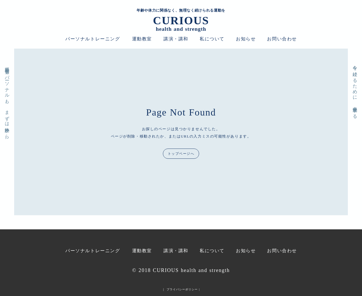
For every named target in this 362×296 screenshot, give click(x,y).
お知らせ (246, 38)
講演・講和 (175, 38)
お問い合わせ (282, 38)
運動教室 (142, 38)
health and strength (181, 29)
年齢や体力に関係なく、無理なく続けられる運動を (181, 10)
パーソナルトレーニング (92, 38)
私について (212, 38)
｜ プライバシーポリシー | (181, 289)
